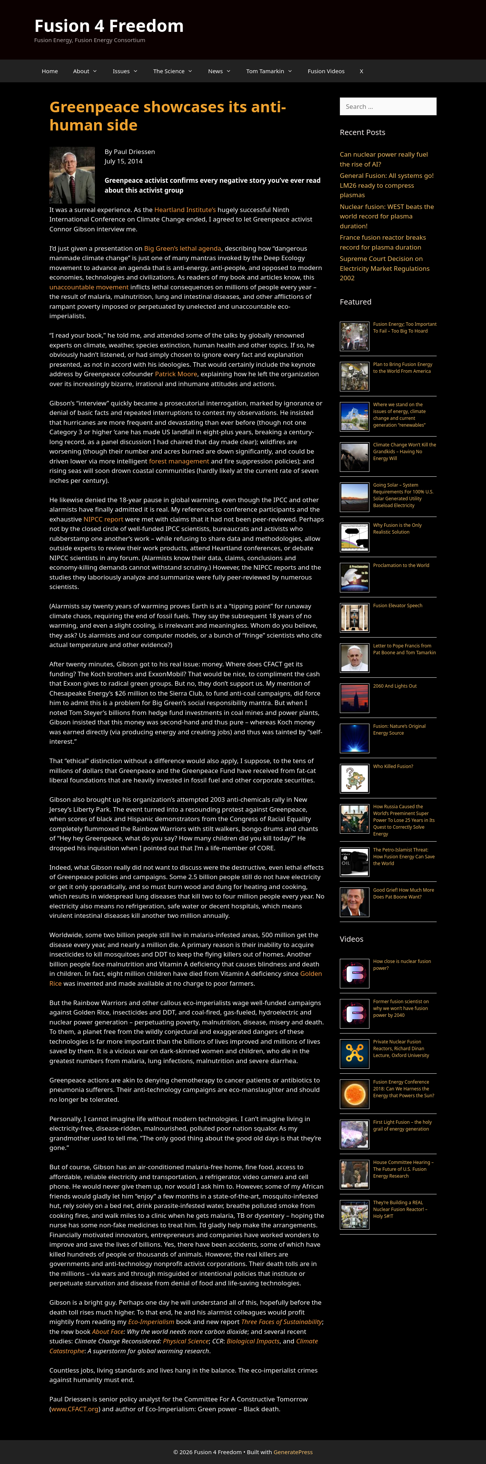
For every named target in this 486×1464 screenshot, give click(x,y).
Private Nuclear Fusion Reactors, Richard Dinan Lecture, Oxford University (401, 1048)
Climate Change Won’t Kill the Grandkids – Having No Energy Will (404, 451)
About (89, 71)
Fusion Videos (326, 71)
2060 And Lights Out (395, 686)
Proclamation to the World (401, 565)
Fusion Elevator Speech (398, 605)
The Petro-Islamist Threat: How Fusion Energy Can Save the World (404, 857)
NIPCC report (103, 519)
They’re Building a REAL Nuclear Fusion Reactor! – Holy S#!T (400, 1209)
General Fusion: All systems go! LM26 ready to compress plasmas (387, 185)
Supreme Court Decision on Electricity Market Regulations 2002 (385, 268)
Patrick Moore (176, 373)
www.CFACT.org (74, 1408)
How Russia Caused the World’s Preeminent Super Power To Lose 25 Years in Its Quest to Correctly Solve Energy (404, 820)
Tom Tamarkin (273, 71)
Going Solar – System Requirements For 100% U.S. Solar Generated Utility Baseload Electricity (403, 495)
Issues (129, 71)
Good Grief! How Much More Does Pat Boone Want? (403, 893)
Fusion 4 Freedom (109, 25)
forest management (179, 461)
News (223, 71)
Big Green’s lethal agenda (182, 248)
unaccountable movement (89, 287)
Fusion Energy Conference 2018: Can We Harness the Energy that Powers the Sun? (403, 1089)
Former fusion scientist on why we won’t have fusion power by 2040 (401, 1008)
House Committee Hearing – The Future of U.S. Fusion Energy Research (403, 1169)
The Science (177, 71)
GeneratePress (293, 1452)
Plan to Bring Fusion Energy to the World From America (402, 367)
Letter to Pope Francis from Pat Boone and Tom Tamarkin (404, 649)
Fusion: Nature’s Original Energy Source (399, 729)
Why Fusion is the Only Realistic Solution (397, 528)
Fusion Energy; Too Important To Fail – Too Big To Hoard (405, 327)
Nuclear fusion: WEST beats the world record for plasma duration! (387, 216)
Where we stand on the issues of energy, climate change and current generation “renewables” (399, 414)
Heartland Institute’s (185, 209)
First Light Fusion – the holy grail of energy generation (402, 1125)
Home (50, 71)
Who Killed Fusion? (393, 766)
